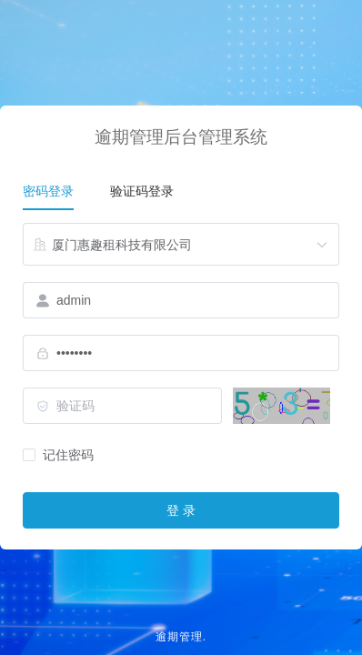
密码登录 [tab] (48, 191)
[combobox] (181, 245)
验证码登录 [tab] (142, 191)
